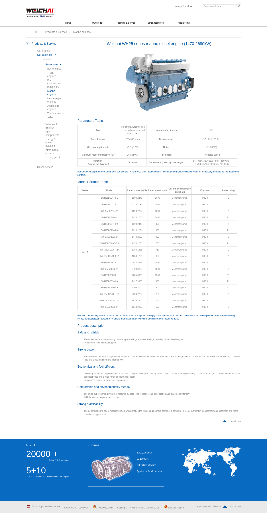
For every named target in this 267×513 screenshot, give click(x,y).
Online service (45, 167)
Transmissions (55, 113)
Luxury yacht (53, 157)
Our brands (43, 50)
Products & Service (126, 23)
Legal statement (203, 506)
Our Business (44, 54)
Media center (184, 23)
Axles (50, 117)
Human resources (155, 23)
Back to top (235, 421)
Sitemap (217, 506)
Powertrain (52, 64)
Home (68, 23)
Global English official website (46, 506)
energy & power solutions (51, 142)
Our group (97, 23)
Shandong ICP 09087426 (76, 507)
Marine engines (82, 31)
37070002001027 (103, 507)
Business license (174, 507)
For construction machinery (54, 83)
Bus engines (54, 68)
